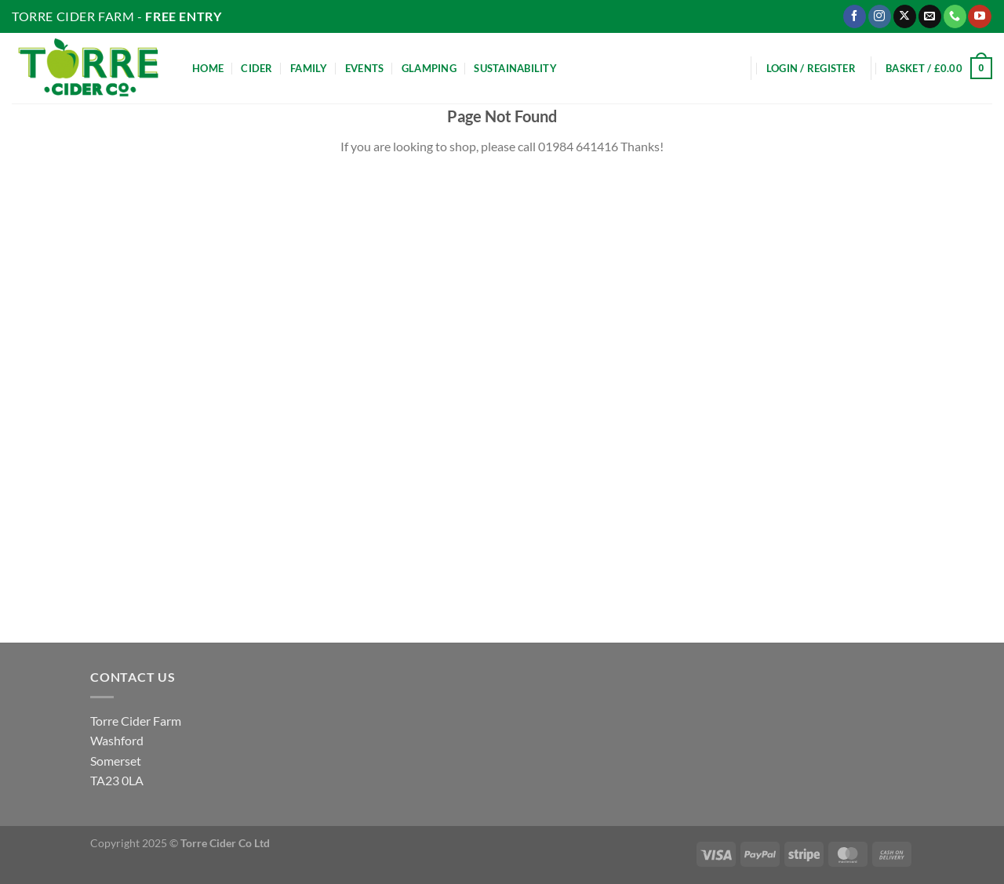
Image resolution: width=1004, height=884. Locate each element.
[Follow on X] (904, 16)
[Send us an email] (930, 16)
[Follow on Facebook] (854, 16)
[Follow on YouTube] (979, 16)
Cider (256, 68)
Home (208, 68)
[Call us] (955, 16)
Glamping (429, 68)
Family (309, 68)
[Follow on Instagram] (879, 16)
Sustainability (515, 68)
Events (364, 68)
